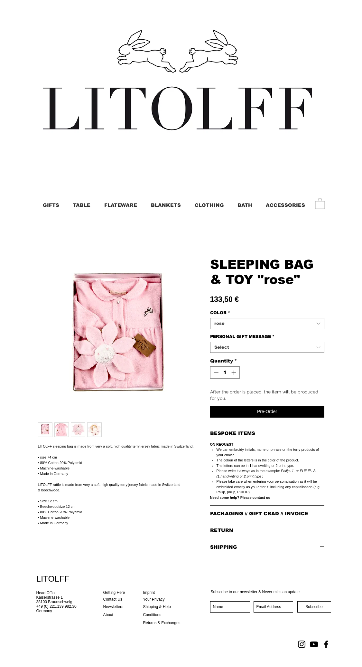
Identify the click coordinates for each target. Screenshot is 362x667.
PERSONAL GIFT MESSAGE (242, 336)
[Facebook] (326, 644)
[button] (320, 203)
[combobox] (267, 323)
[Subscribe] (314, 607)
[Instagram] (302, 644)
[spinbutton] (224, 373)
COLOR (220, 312)
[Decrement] (215, 373)
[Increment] (234, 373)
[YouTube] (314, 644)
